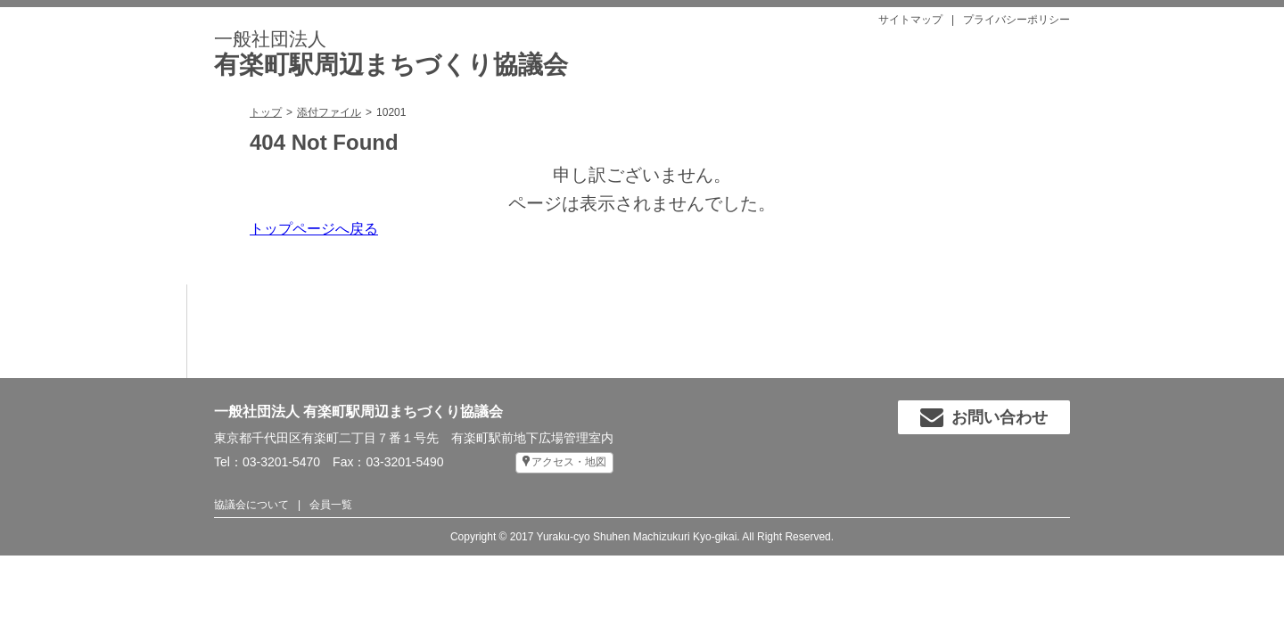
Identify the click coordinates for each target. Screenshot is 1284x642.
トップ (266, 112)
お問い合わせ (984, 417)
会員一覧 (330, 504)
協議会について (251, 504)
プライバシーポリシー (1016, 19)
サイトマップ (910, 19)
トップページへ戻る (314, 228)
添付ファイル (329, 112)
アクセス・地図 (568, 462)
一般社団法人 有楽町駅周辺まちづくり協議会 (358, 411)
